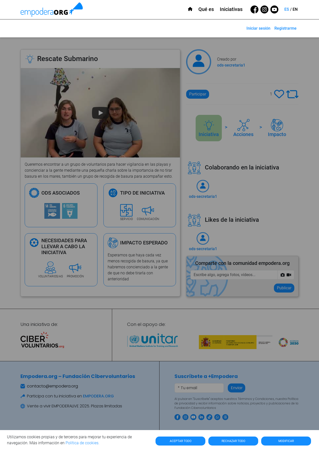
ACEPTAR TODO (180, 441)
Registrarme (285, 28)
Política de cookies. (82, 443)
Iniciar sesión (258, 28)
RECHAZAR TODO (233, 441)
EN (295, 9)
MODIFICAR (286, 441)
